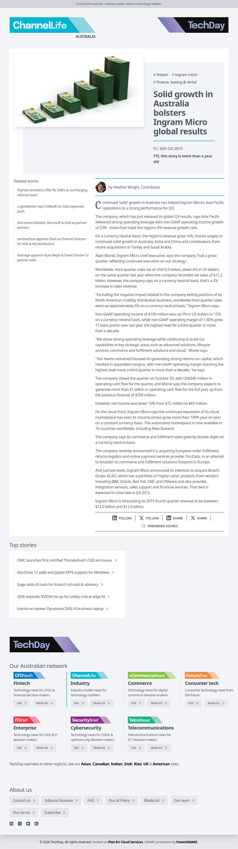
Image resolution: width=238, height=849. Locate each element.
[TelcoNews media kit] (159, 748)
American (161, 763)
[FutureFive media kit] (216, 703)
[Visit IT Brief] (21, 748)
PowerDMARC (187, 842)
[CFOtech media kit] (44, 703)
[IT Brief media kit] (44, 748)
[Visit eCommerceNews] (136, 703)
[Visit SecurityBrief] (79, 748)
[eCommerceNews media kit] (159, 703)
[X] (20, 824)
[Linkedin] (11, 824)
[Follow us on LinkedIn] (122, 518)
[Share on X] (199, 518)
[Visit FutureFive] (193, 703)
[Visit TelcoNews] (136, 748)
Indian (116, 763)
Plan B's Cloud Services (125, 842)
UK (146, 763)
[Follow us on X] (149, 518)
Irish (128, 763)
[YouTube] (28, 824)
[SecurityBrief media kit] (101, 748)
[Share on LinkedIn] (175, 518)
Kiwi (138, 763)
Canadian (101, 763)
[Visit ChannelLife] (79, 703)
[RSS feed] (36, 824)
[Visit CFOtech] (21, 703)
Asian (86, 763)
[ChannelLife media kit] (101, 703)
